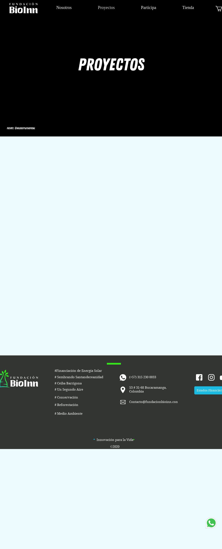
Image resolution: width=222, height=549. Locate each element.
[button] (21, 128)
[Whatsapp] (211, 522)
